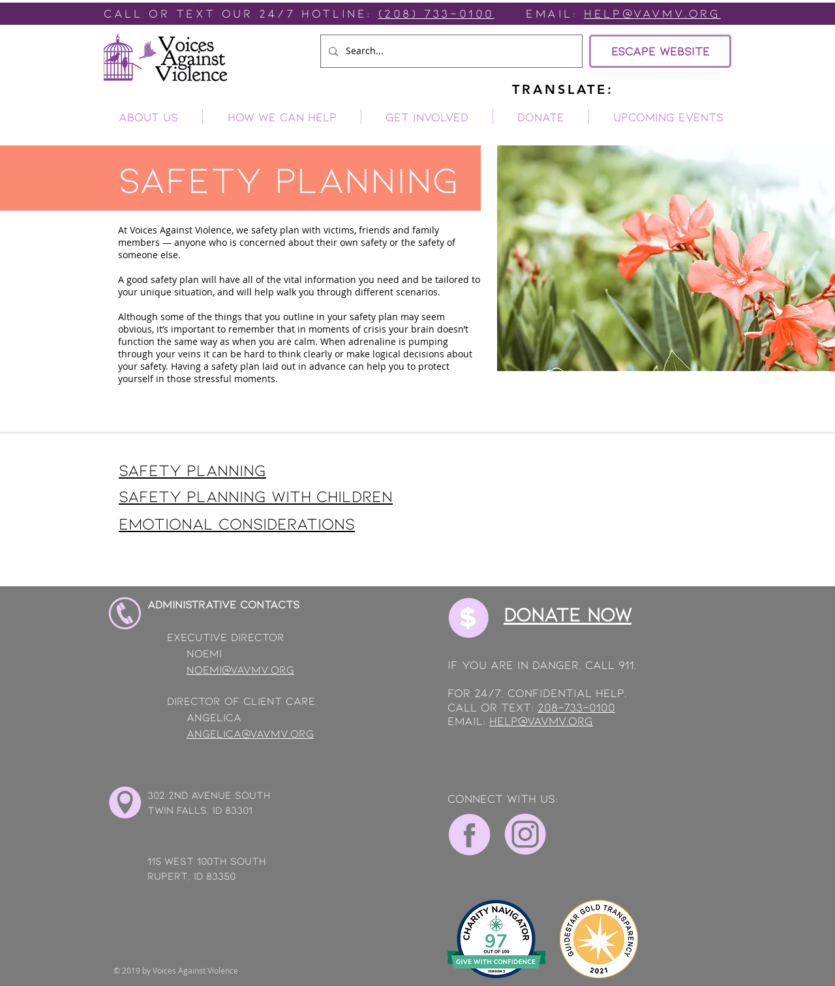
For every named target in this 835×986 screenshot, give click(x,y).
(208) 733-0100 (436, 13)
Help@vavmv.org (652, 13)
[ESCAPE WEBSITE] (660, 51)
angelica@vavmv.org (250, 733)
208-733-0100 (576, 707)
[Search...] (450, 51)
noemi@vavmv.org (240, 669)
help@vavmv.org (541, 720)
